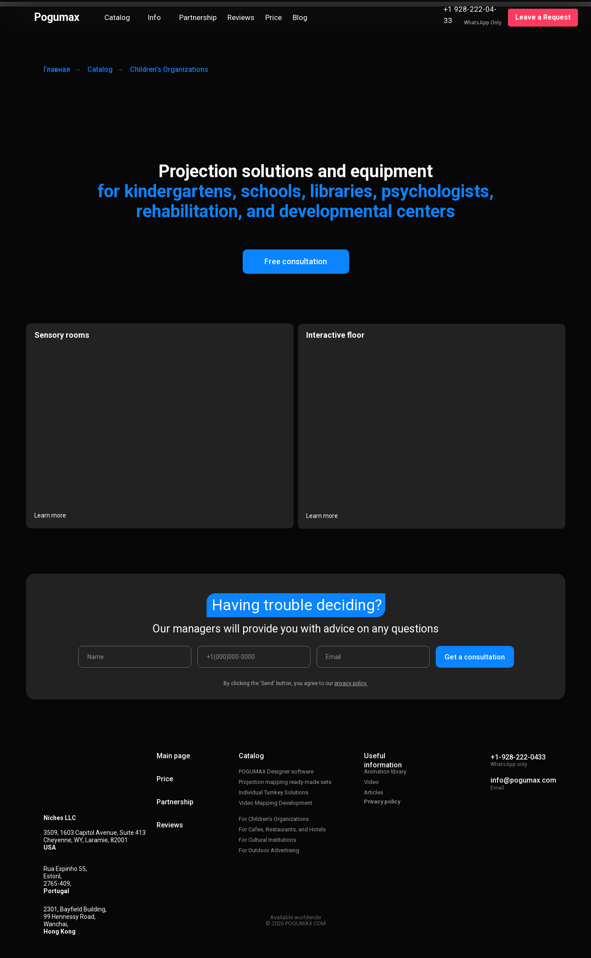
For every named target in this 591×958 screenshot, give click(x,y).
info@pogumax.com (523, 780)
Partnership (175, 802)
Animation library (385, 771)
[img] (430, 17)
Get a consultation (474, 656)
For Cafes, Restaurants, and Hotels (282, 829)
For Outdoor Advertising (269, 850)
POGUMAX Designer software (276, 771)
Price (165, 779)
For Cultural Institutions (267, 840)
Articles (373, 792)
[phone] (254, 657)
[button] (543, 18)
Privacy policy (382, 801)
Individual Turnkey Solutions (273, 792)
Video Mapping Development (275, 803)
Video (371, 782)
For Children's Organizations (274, 819)
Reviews (170, 825)
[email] (373, 657)
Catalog (100, 69)
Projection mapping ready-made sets (285, 782)
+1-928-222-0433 (518, 757)
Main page (173, 756)
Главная (56, 69)
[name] (134, 657)
